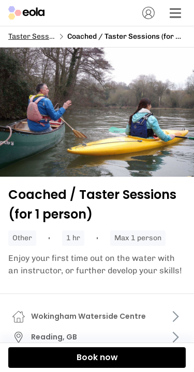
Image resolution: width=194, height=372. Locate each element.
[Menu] (175, 13)
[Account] (148, 13)
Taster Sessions (36, 36)
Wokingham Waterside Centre (88, 316)
